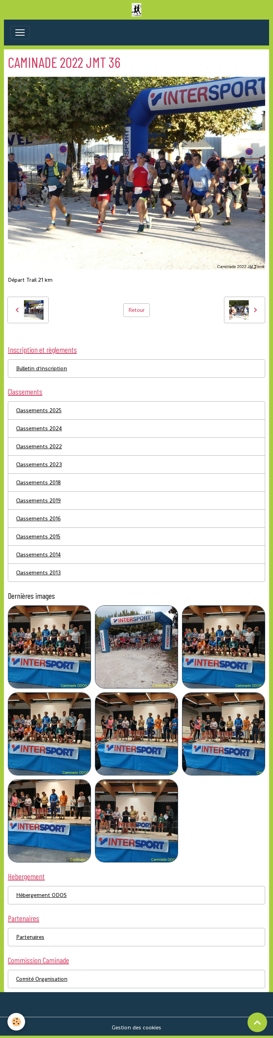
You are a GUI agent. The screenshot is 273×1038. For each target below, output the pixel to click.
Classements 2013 (38, 572)
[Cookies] (16, 1022)
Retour (136, 309)
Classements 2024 (39, 428)
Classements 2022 (39, 446)
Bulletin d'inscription (41, 368)
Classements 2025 (39, 410)
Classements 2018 (38, 482)
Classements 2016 (38, 518)
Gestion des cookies (136, 1027)
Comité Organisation (41, 978)
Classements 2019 (38, 500)
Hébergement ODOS (41, 895)
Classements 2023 (39, 464)
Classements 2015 (38, 536)
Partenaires (30, 936)
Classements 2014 (38, 554)
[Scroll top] (257, 1022)
